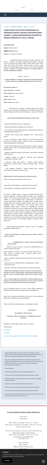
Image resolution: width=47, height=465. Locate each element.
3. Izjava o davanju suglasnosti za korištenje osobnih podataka (21, 336)
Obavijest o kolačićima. (19, 456)
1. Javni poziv (7, 330)
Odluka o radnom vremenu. (23, 427)
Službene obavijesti (16, 26)
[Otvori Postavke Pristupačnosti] (43, 461)
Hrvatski (23, 7)
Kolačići (5, 452)
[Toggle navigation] (5, 14)
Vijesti (25, 26)
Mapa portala (23, 449)
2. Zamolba (7, 333)
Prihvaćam (7, 460)
